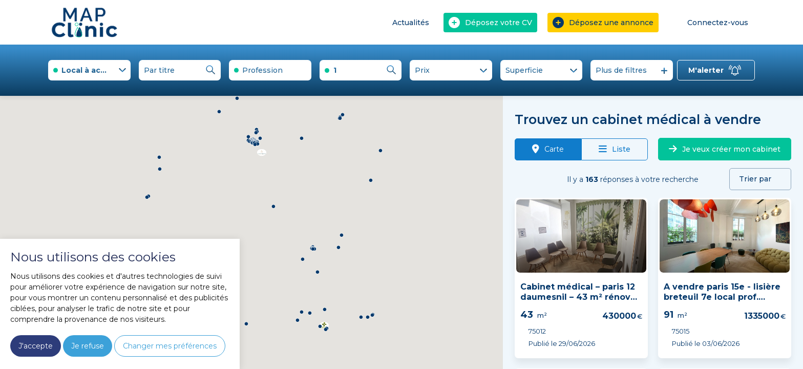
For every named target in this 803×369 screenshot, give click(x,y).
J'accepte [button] (35, 346)
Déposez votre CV (490, 22)
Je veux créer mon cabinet (724, 149)
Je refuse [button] (87, 346)
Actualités (410, 22)
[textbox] (270, 70)
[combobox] (89, 70)
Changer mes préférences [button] (170, 346)
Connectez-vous (710, 22)
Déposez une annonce (603, 22)
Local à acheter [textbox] (91, 70)
